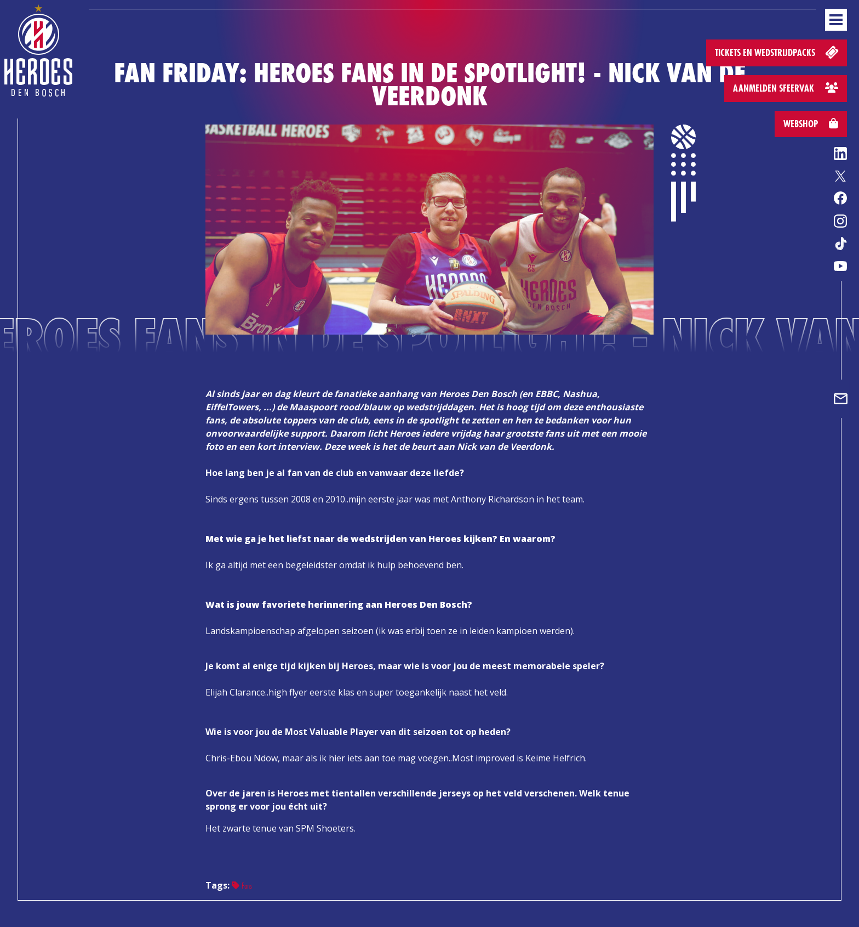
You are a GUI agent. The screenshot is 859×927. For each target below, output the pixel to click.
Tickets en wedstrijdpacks (777, 52)
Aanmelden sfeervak (785, 88)
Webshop (810, 124)
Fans (242, 885)
